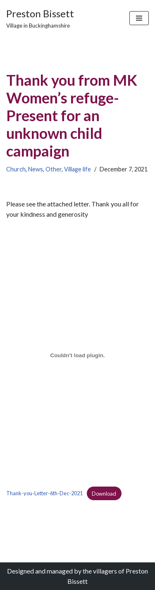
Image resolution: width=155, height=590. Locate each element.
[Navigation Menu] (139, 18)
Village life (77, 169)
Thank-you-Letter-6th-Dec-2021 (44, 493)
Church (16, 169)
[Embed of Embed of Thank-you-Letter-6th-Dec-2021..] (77, 355)
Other (53, 169)
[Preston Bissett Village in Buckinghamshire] (40, 18)
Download (104, 493)
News (35, 169)
